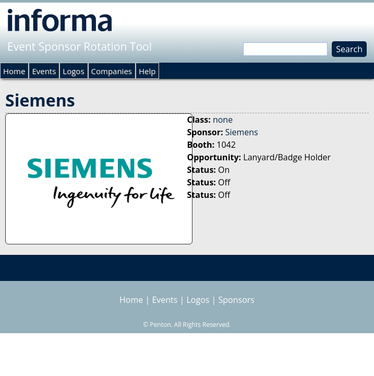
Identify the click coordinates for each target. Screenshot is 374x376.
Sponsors (237, 300)
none (223, 119)
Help (147, 71)
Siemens (241, 132)
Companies (111, 71)
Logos (73, 71)
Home (14, 71)
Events (44, 71)
